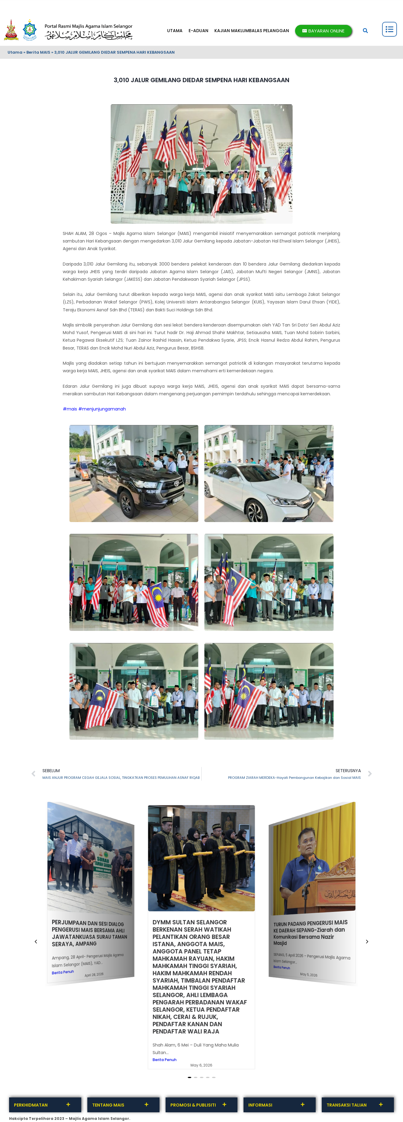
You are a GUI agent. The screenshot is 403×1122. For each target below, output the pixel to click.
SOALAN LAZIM (190, 3)
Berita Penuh (63, 972)
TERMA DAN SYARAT (89, 3)
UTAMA (175, 31)
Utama (15, 52)
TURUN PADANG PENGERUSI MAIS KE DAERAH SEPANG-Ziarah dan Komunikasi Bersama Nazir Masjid (311, 932)
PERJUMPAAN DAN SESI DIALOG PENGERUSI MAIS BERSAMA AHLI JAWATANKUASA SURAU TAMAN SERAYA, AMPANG (89, 933)
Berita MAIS (38, 52)
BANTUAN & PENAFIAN (228, 3)
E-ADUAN (198, 31)
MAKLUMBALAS (53, 3)
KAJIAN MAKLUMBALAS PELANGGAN (251, 31)
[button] (365, 30)
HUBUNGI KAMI (22, 3)
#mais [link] (70, 409)
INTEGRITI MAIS (126, 3)
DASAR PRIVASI (159, 3)
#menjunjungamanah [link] (102, 409)
